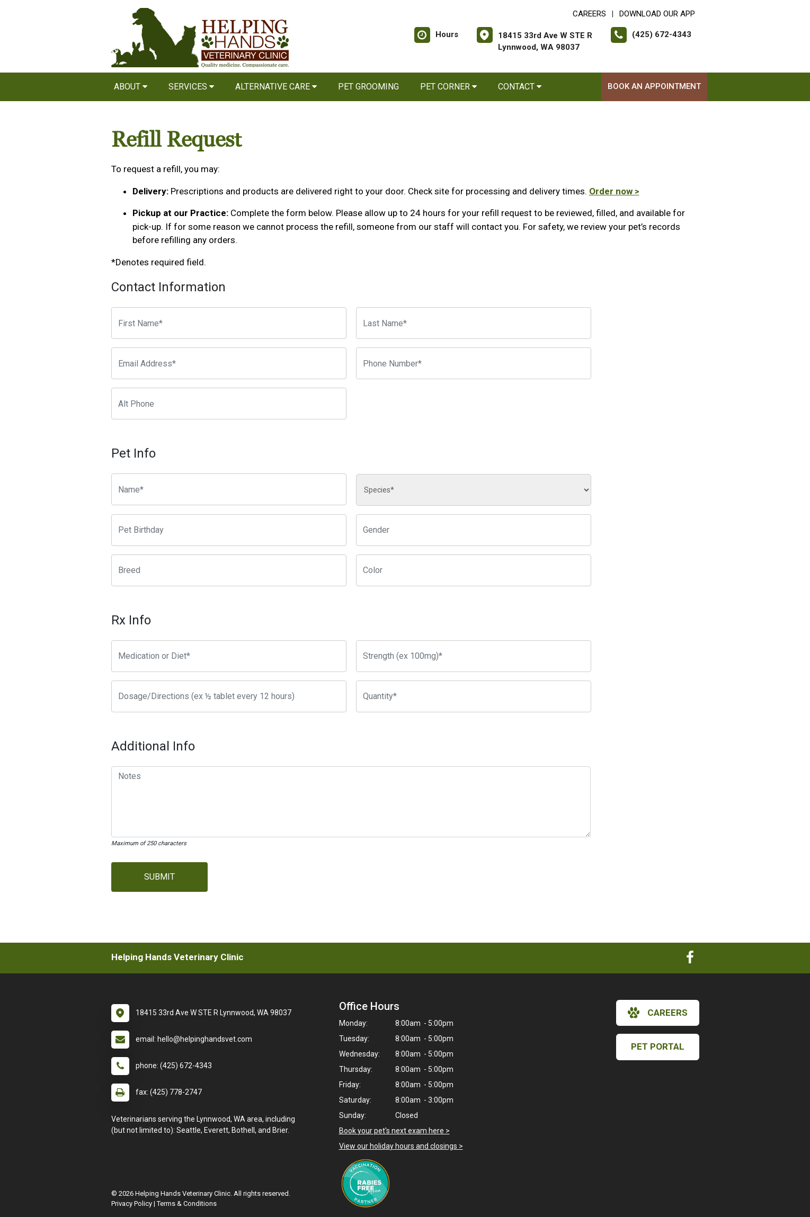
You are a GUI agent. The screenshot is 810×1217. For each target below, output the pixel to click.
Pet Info (133, 453)
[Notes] (351, 801)
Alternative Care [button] (276, 87)
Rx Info (131, 620)
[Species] (473, 490)
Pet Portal (657, 1046)
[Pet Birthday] (228, 530)
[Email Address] (228, 363)
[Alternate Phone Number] (228, 403)
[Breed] (228, 570)
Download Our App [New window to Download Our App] (657, 14)
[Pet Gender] (473, 530)
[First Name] (228, 323)
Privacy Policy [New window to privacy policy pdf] (131, 1203)
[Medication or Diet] (228, 656)
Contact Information (168, 287)
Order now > (614, 191)
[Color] (473, 570)
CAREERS (589, 14)
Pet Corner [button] (448, 87)
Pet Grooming (368, 87)
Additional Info (153, 746)
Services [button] (191, 87)
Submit (159, 877)
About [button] (130, 87)
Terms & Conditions (187, 1203)
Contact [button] (519, 87)
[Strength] (473, 656)
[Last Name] (473, 323)
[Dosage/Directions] (228, 696)
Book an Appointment (654, 86)
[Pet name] (228, 489)
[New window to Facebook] (690, 959)
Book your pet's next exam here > (394, 1130)
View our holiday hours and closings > (401, 1146)
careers (658, 1012)
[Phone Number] (473, 363)
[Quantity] (473, 696)
